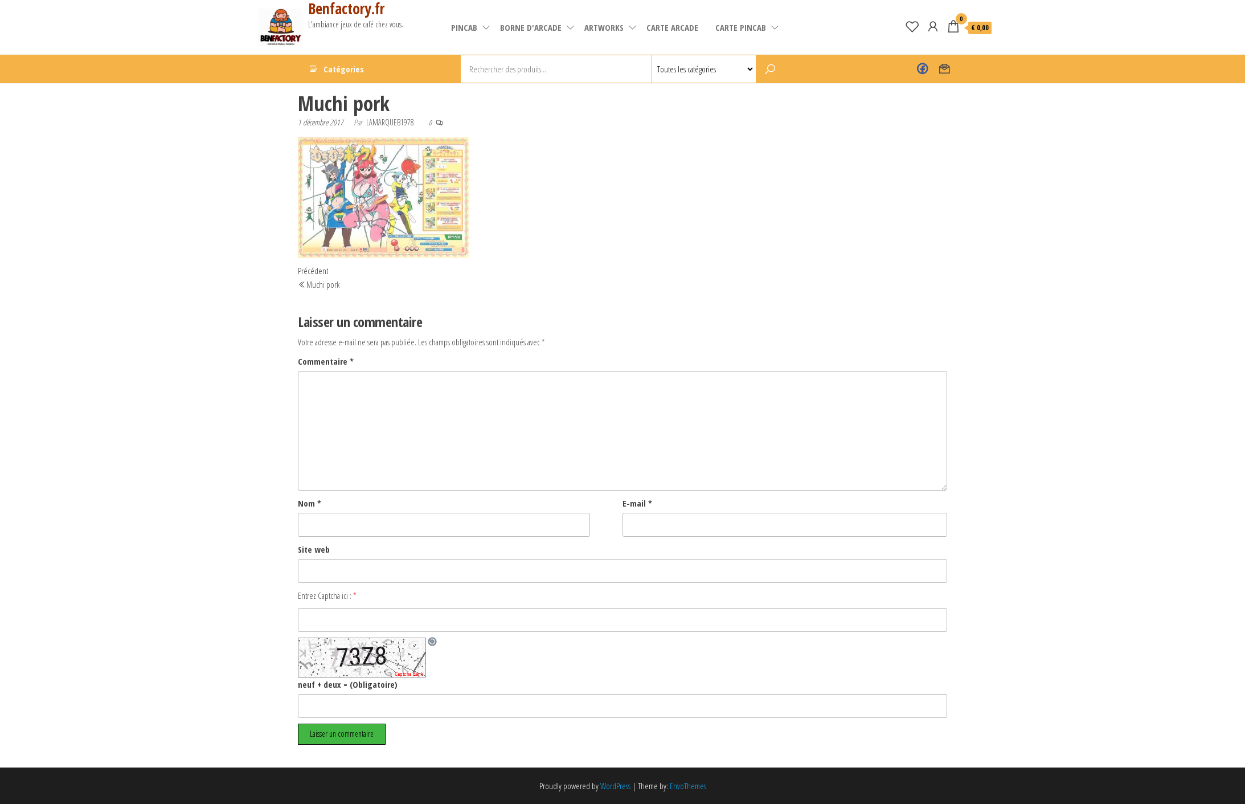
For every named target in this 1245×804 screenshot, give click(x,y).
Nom (309, 503)
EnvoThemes (688, 785)
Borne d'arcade (531, 27)
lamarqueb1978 (390, 122)
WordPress (615, 785)
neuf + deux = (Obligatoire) (348, 684)
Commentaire (326, 361)
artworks (604, 27)
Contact (944, 69)
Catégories (343, 69)
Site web (314, 549)
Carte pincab (740, 27)
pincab (464, 27)
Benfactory (922, 69)
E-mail (637, 503)
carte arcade (672, 27)
